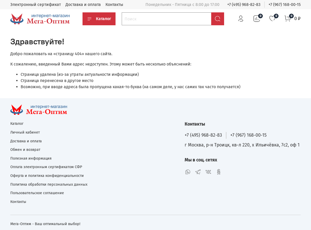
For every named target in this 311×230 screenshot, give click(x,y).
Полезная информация (31, 158)
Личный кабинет (25, 132)
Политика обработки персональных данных (48, 184)
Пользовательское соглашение (37, 193)
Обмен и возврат (25, 149)
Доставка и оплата (83, 4)
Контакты (114, 4)
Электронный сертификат (35, 4)
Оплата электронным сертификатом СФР (46, 167)
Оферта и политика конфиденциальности (47, 176)
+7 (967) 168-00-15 (284, 4)
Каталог (99, 18)
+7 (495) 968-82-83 (243, 4)
